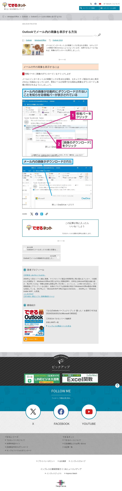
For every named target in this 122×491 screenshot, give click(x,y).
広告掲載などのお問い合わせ (74, 435)
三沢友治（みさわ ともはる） (34, 266)
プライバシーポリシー (46, 452)
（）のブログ (28, 285)
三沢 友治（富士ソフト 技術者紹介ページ (38, 288)
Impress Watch (70, 465)
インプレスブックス (53, 465)
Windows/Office (13, 17)
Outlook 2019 (58, 40)
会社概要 (62, 452)
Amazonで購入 (33, 330)
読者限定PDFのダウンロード (16, 438)
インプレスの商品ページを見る (58, 317)
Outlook (25, 17)
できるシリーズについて (15, 431)
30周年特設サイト (12, 435)
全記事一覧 (68, 438)
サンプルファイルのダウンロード (18, 442)
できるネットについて (112, 4)
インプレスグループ (77, 452)
